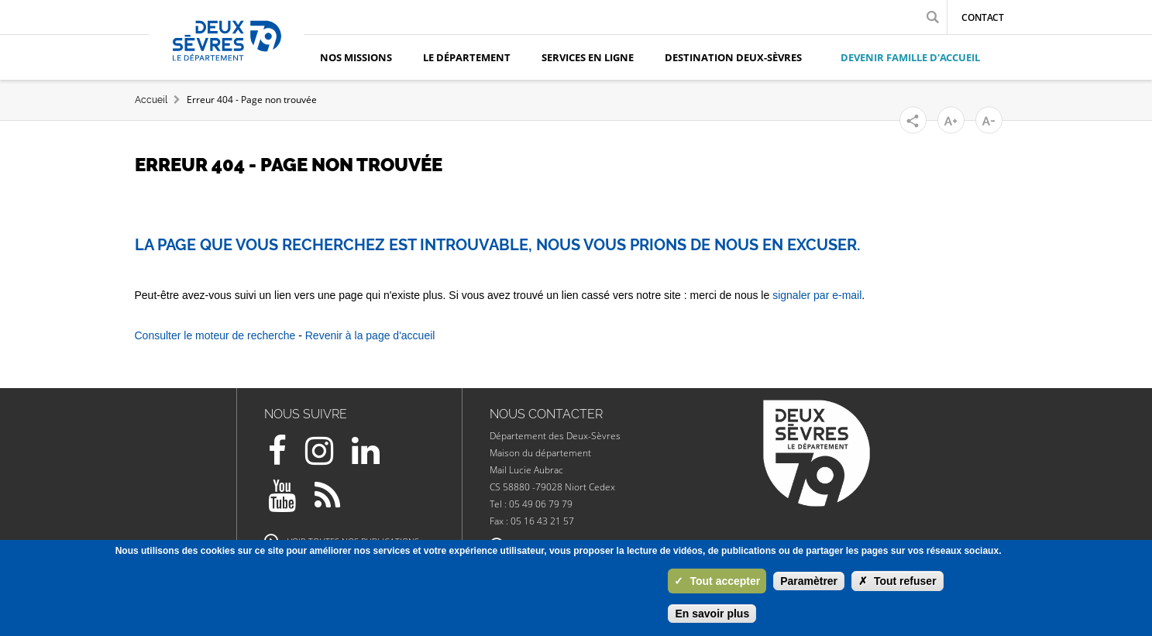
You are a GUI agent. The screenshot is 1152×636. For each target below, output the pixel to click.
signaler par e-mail (816, 295)
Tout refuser (897, 581)
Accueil (151, 100)
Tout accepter (717, 581)
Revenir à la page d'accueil (370, 335)
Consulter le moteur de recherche (215, 335)
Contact (982, 17)
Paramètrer (808, 581)
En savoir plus (712, 613)
